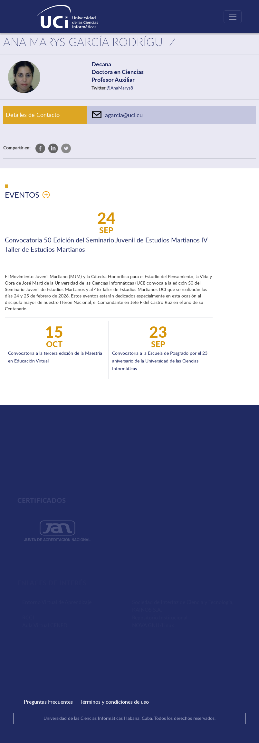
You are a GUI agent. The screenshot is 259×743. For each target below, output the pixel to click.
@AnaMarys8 (120, 88)
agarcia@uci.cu (124, 115)
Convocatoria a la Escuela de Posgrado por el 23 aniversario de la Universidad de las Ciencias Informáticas (159, 361)
